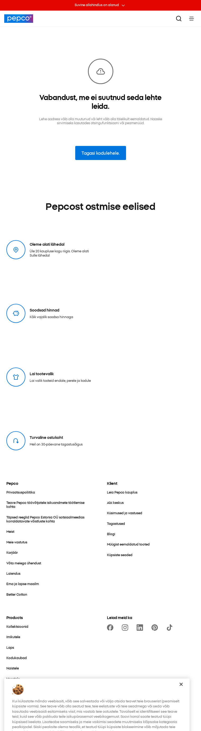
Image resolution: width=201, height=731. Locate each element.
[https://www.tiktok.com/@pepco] (170, 627)
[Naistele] (12, 668)
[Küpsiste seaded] (119, 555)
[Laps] (10, 647)
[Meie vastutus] (16, 542)
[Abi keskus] (115, 502)
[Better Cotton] (16, 594)
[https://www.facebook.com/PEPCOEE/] (111, 627)
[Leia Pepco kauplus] (122, 492)
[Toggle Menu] (191, 18)
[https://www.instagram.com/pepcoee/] (126, 627)
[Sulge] (181, 692)
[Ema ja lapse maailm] (22, 584)
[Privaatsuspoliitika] (20, 492)
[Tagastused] (116, 523)
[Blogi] (111, 534)
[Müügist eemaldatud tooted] (128, 544)
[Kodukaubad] (16, 658)
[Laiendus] (13, 573)
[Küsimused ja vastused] (124, 513)
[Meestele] (13, 679)
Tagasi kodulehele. (101, 153)
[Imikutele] (13, 637)
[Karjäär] (12, 552)
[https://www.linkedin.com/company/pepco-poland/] (141, 627)
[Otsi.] (178, 18)
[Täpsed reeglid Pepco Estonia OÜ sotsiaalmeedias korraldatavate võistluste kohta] (50, 519)
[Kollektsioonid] (17, 626)
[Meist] (10, 531)
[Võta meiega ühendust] (23, 563)
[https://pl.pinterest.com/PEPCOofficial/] (155, 627)
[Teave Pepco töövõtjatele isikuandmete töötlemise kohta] (50, 504)
